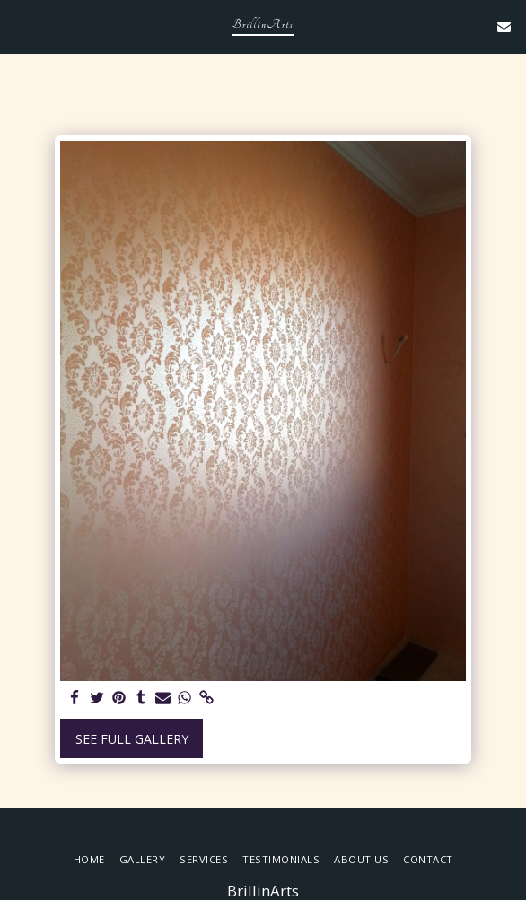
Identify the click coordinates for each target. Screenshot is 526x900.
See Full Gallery (131, 738)
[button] (19, 25)
